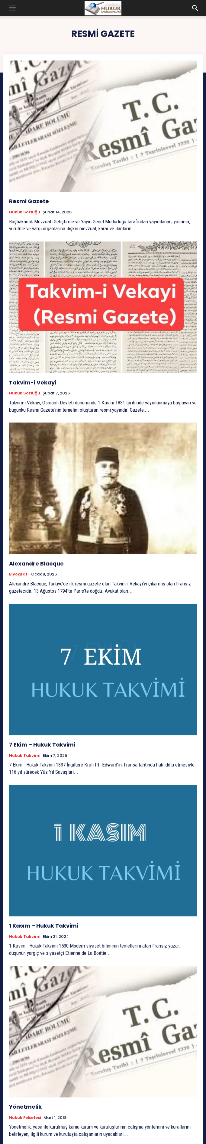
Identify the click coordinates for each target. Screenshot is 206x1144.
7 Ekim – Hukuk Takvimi (42, 744)
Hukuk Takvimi (24, 755)
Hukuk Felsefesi (25, 1117)
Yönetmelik (25, 1106)
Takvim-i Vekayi (32, 382)
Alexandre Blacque (36, 563)
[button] (12, 8)
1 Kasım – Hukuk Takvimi (43, 925)
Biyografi (19, 574)
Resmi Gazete (29, 201)
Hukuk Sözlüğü (24, 212)
